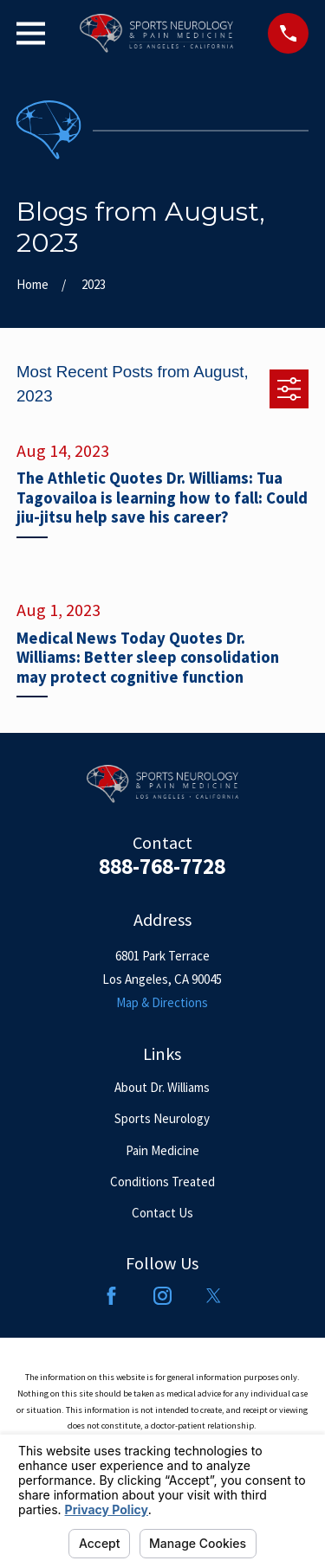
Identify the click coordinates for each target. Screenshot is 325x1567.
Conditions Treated (162, 1181)
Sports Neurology (162, 1118)
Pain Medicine (162, 1150)
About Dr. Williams (162, 1087)
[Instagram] (162, 1296)
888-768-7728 (162, 866)
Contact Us (162, 1212)
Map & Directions (162, 1002)
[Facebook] (111, 1296)
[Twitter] (214, 1296)
